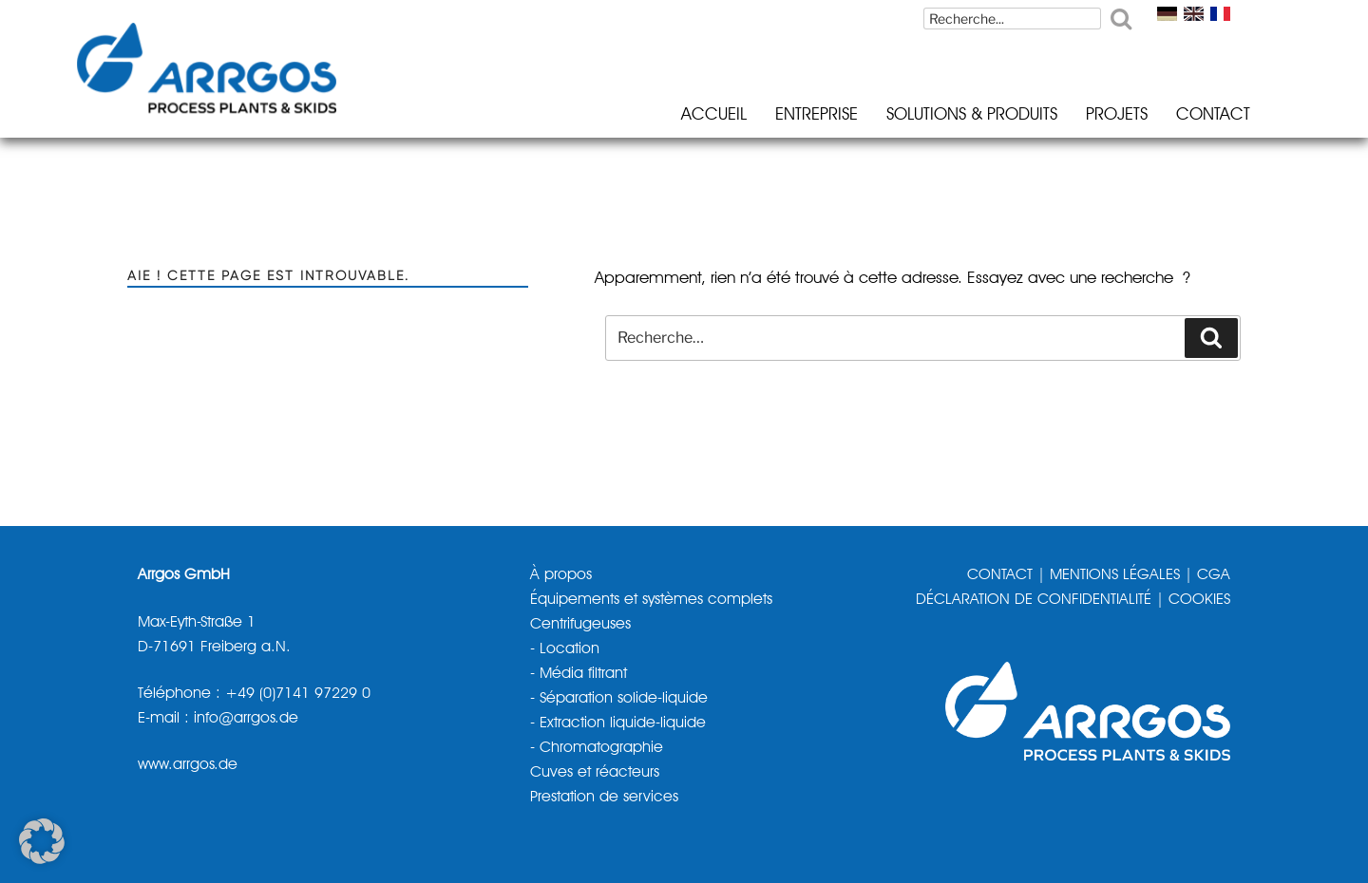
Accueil (687, 114)
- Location (564, 648)
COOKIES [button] (1199, 600)
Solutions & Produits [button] (945, 114)
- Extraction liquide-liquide (618, 721)
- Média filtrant (578, 673)
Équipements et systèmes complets (651, 600)
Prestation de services (604, 794)
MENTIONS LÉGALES (1115, 575)
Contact (1187, 114)
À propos (561, 575)
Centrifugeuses (580, 624)
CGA (1213, 575)
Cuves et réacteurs (594, 770)
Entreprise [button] (790, 114)
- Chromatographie (596, 746)
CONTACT (1000, 575)
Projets (1090, 114)
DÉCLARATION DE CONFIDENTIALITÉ (1033, 600)
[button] (42, 841)
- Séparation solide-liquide (619, 697)
